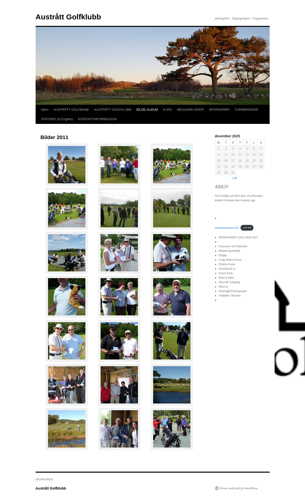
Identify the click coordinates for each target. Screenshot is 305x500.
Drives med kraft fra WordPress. (239, 488)
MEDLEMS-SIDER (190, 109)
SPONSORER (219, 109)
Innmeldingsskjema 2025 (227, 227)
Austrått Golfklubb (68, 17)
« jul (234, 178)
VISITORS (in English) (57, 119)
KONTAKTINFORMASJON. (98, 119)
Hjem (45, 109)
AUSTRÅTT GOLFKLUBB (112, 109)
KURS (167, 109)
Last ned (247, 227)
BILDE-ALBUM (147, 109)
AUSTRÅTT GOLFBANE (71, 109)
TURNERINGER (246, 109)
